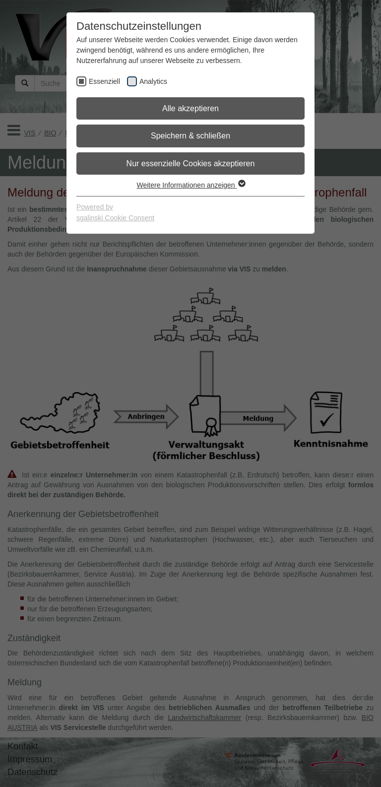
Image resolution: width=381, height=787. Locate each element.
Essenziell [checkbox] (104, 81)
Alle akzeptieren (190, 108)
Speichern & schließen (190, 135)
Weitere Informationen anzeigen (190, 185)
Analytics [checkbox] (153, 81)
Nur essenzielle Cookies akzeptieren (191, 163)
